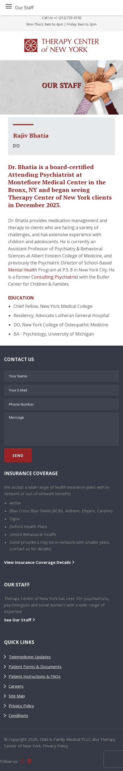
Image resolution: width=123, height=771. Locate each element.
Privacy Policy (21, 705)
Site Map (17, 696)
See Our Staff (17, 620)
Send (18, 455)
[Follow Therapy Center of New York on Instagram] (22, 760)
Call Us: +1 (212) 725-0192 (61, 17)
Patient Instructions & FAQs (35, 676)
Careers (16, 686)
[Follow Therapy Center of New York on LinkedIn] (29, 760)
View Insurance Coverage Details (37, 562)
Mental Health (22, 270)
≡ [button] (8, 7)
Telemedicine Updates (30, 656)
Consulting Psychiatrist (54, 277)
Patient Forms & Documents (35, 666)
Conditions (18, 715)
